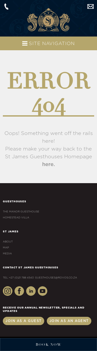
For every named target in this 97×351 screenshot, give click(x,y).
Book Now (49, 344)
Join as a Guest (23, 321)
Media (7, 253)
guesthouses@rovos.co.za (90, 6)
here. (48, 164)
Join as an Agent (69, 321)
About (8, 241)
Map (6, 247)
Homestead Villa (16, 217)
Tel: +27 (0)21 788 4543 (18, 277)
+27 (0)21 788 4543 (6, 6)
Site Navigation (48, 43)
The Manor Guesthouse (21, 211)
